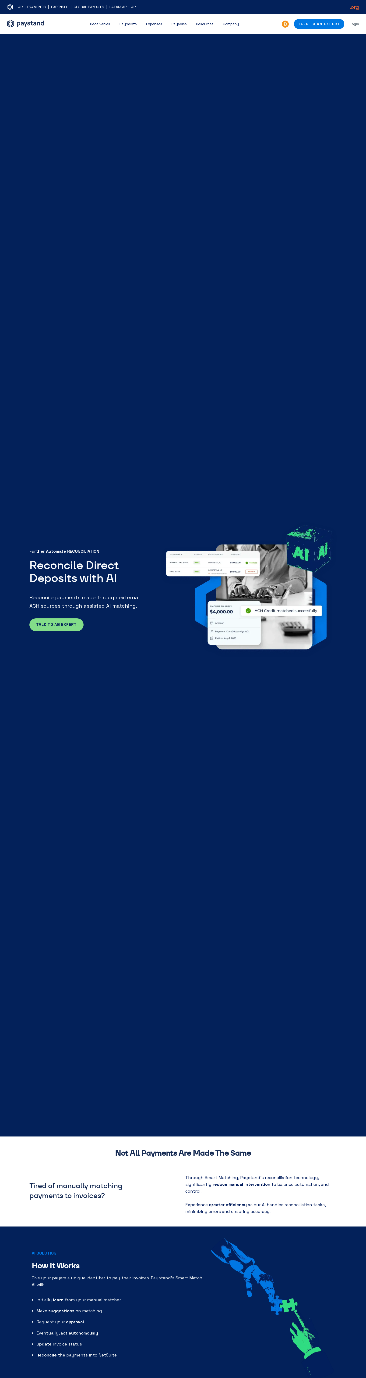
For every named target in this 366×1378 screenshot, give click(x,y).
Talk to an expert (56, 624)
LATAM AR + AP (122, 6)
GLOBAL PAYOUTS (89, 6)
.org (354, 7)
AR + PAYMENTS (32, 6)
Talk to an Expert (319, 24)
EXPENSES (59, 6)
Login (354, 24)
